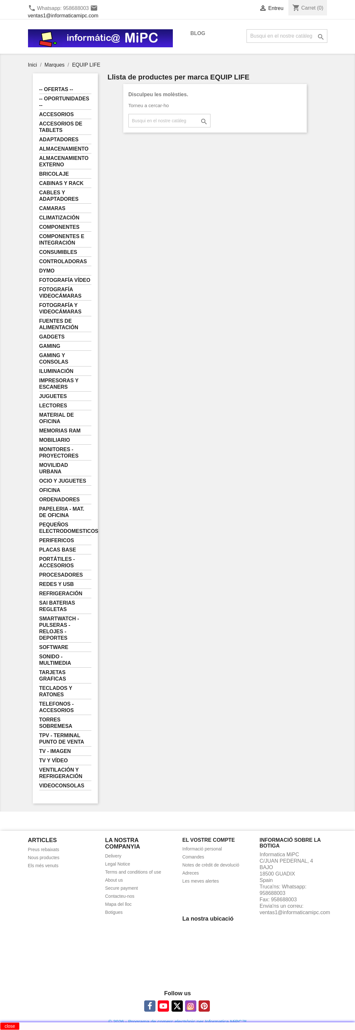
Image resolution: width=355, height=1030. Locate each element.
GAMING (50, 346)
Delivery (113, 855)
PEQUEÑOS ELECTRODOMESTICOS (65, 528)
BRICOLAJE (54, 174)
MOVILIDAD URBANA (53, 468)
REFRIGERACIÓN (60, 593)
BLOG (198, 33)
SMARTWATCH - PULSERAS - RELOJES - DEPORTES (59, 628)
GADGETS (52, 336)
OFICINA (50, 490)
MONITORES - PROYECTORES (59, 453)
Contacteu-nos (120, 896)
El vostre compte (208, 840)
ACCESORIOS (56, 114)
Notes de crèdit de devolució (210, 865)
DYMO (47, 271)
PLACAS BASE (57, 549)
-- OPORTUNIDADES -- (64, 102)
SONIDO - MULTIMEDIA (55, 660)
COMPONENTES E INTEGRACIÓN (61, 240)
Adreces (190, 873)
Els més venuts (43, 865)
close (10, 1026)
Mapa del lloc (118, 904)
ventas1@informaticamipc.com (63, 15)
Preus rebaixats (43, 849)
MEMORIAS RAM (60, 430)
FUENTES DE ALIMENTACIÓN (58, 324)
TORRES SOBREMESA (55, 723)
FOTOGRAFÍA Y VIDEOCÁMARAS (60, 308)
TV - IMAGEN (55, 751)
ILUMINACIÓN (56, 371)
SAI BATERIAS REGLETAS (57, 606)
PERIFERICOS (56, 540)
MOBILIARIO (54, 440)
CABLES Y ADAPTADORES (59, 196)
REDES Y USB (56, 584)
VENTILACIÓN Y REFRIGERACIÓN (60, 773)
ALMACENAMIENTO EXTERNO (64, 161)
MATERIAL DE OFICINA (56, 418)
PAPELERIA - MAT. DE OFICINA (61, 512)
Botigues (114, 912)
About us (114, 880)
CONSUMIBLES (58, 252)
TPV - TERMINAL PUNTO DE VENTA (61, 739)
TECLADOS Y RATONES (55, 691)
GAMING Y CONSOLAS (54, 359)
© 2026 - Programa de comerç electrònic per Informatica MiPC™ (177, 1021)
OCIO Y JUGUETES (62, 481)
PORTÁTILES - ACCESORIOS (57, 562)
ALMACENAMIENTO (64, 149)
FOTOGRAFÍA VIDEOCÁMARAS (60, 293)
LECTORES (53, 405)
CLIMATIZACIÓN (59, 217)
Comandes (193, 856)
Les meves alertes (200, 881)
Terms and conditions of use (133, 872)
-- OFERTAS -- (56, 89)
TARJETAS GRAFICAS (52, 676)
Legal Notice (117, 864)
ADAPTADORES (59, 139)
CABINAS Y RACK (61, 183)
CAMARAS (52, 208)
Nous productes (44, 857)
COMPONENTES (59, 227)
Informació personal (202, 848)
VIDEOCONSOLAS (61, 785)
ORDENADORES (59, 499)
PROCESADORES (61, 575)
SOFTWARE (54, 647)
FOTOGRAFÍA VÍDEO (64, 280)
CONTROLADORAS (63, 261)
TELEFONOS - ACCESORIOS (56, 707)
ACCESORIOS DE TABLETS (60, 127)
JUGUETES (53, 396)
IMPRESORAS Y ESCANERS (59, 384)
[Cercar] (287, 36)
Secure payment (121, 888)
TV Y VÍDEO (53, 760)
